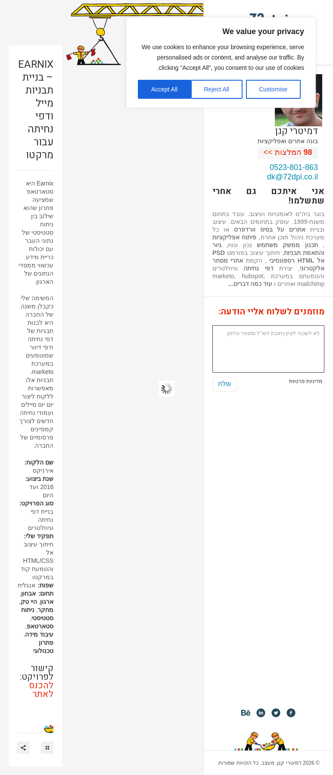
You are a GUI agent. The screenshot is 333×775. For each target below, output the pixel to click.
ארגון (46, 601)
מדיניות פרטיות (305, 381)
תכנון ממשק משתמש (287, 245)
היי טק (29, 601)
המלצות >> (288, 152)
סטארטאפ (40, 626)
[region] (221, 62)
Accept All (164, 89)
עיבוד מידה (39, 634)
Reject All (216, 89)
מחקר (45, 609)
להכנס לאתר (41, 690)
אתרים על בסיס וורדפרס (270, 229)
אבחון (28, 593)
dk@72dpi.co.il (292, 177)
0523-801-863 (294, 167)
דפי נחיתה (258, 268)
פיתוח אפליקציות (234, 237)
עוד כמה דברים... (250, 283)
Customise (273, 89)
